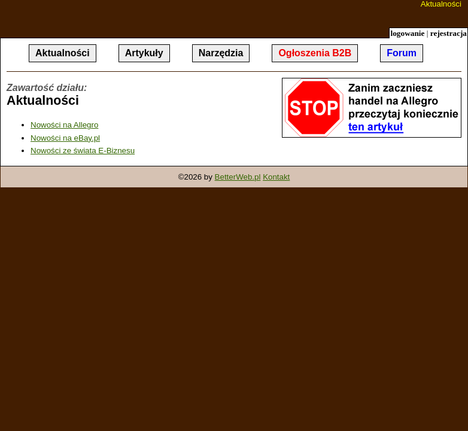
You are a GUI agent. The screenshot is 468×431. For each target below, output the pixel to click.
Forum (402, 53)
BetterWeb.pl (238, 176)
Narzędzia (221, 53)
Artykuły (144, 53)
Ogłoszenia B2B (314, 53)
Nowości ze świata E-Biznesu (83, 150)
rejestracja (448, 33)
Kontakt (276, 176)
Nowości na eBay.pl (65, 137)
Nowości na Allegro (64, 124)
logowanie (407, 33)
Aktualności (441, 4)
